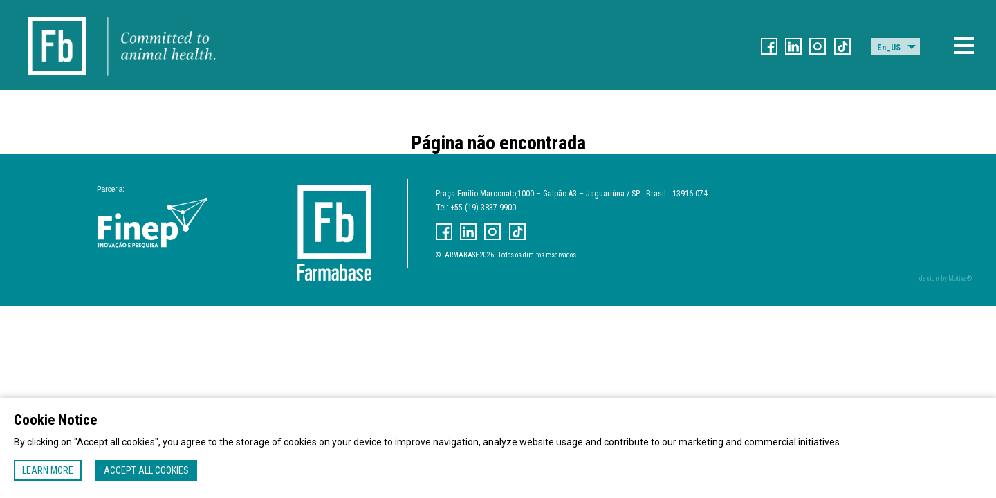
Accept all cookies (146, 470)
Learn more (47, 470)
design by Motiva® (945, 278)
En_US (889, 48)
